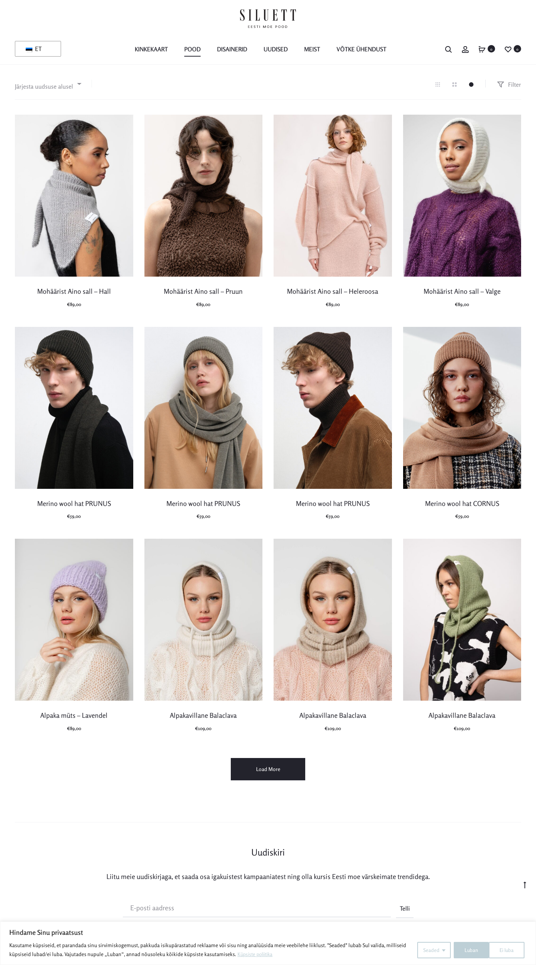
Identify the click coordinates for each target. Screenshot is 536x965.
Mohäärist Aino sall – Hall (74, 291)
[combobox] (47, 83)
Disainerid (232, 49)
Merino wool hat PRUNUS (74, 503)
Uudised (276, 49)
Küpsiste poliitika (257, 954)
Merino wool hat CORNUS (462, 503)
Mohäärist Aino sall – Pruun (203, 291)
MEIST (312, 49)
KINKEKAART (151, 49)
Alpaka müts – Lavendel (74, 715)
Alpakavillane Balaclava (203, 715)
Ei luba (469, 949)
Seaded (428, 949)
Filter (509, 83)
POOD (192, 49)
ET (34, 48)
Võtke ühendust (361, 49)
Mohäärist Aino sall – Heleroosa (332, 291)
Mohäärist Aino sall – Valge (462, 291)
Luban (509, 949)
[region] (268, 943)
